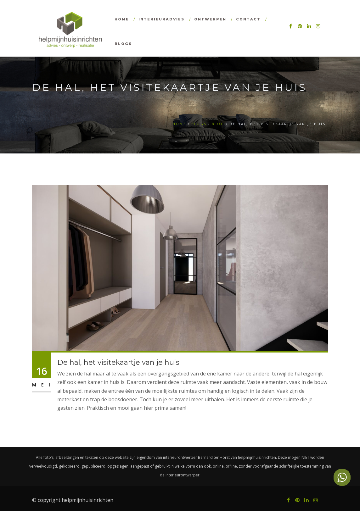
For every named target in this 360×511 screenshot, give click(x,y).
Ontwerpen (210, 19)
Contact (248, 19)
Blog (218, 124)
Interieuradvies (161, 19)
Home (122, 19)
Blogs (123, 44)
